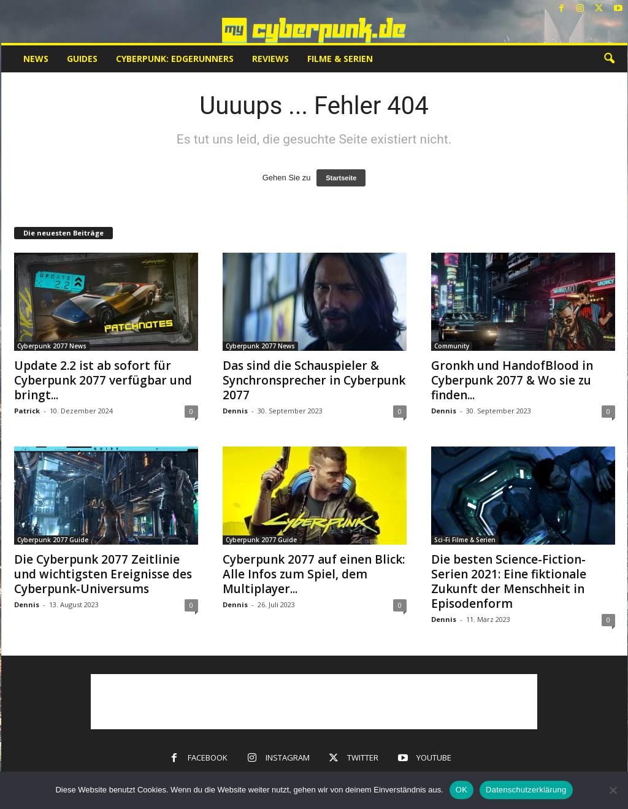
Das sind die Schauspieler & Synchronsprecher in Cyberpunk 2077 (314, 380)
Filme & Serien (340, 58)
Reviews (270, 58)
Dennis (235, 410)
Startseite (341, 178)
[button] (608, 58)
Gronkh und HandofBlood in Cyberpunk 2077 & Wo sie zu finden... (512, 380)
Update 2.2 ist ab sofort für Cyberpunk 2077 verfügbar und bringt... (103, 380)
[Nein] (613, 790)
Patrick (27, 410)
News (35, 58)
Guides (82, 58)
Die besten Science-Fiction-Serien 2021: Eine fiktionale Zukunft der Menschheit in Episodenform (508, 581)
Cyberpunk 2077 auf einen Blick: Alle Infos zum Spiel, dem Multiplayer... (314, 574)
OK (461, 789)
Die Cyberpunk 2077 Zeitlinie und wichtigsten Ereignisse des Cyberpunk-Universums (103, 574)
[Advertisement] (314, 701)
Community (451, 346)
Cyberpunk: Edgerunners (175, 58)
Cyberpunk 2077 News (51, 346)
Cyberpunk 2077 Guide (52, 539)
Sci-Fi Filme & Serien (465, 539)
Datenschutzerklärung (526, 789)
